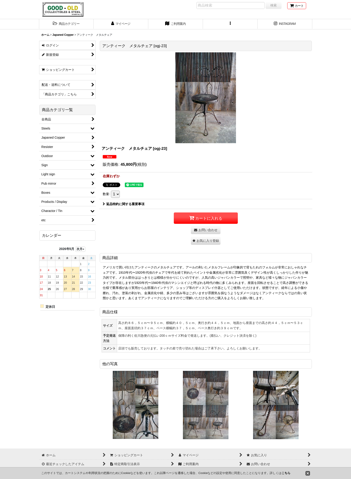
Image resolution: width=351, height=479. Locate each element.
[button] (66, 24)
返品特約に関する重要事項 (123, 204)
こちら (286, 473)
